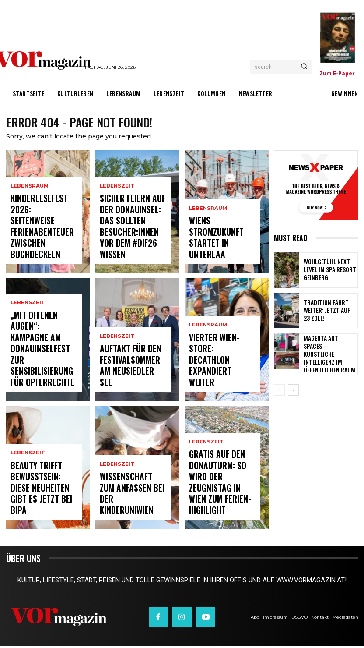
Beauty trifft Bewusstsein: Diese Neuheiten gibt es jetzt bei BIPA (38, 501)
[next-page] (293, 387)
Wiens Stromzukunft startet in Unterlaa (219, 253)
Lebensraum (29, 222)
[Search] (304, 67)
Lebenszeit (27, 342)
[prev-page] (279, 387)
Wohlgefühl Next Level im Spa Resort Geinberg (329, 271)
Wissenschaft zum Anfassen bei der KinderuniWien (126, 504)
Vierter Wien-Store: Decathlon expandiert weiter (221, 377)
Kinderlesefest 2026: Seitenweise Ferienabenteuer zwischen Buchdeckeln (43, 245)
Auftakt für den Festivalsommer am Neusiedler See (128, 377)
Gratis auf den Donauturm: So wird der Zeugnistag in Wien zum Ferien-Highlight (222, 501)
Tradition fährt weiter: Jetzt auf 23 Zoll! (330, 312)
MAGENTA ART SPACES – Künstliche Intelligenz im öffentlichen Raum (328, 353)
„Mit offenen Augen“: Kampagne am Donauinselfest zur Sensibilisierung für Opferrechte (41, 369)
